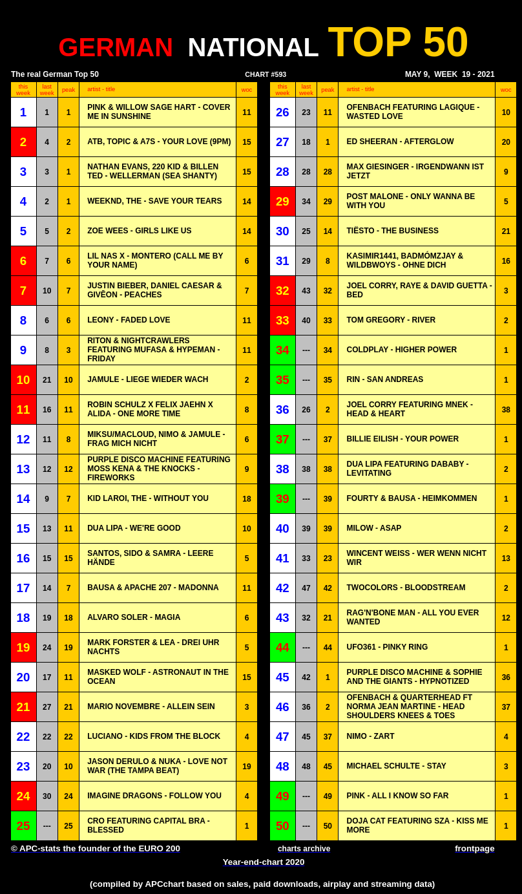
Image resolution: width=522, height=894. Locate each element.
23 (306, 112)
